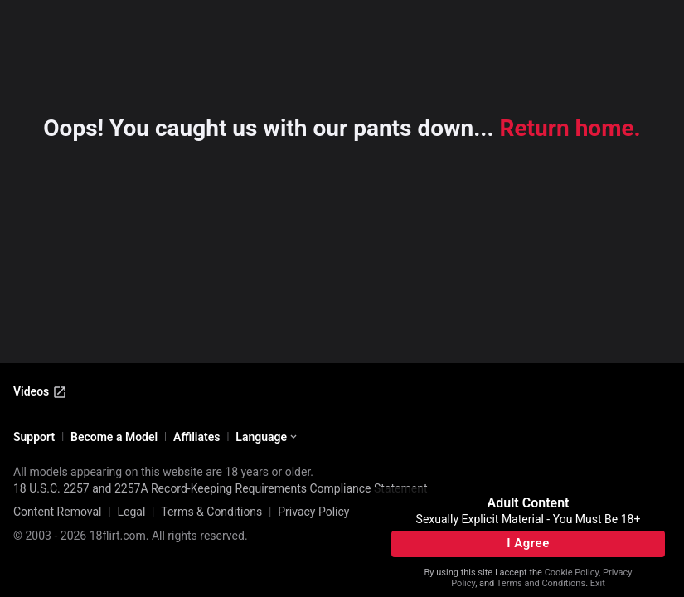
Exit (597, 583)
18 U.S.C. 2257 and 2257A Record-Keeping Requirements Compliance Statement (220, 488)
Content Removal (57, 511)
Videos (40, 392)
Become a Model (114, 437)
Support (34, 437)
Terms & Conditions (211, 511)
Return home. (570, 128)
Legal (131, 511)
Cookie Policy (572, 572)
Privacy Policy (313, 511)
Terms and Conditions (541, 583)
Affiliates (196, 437)
